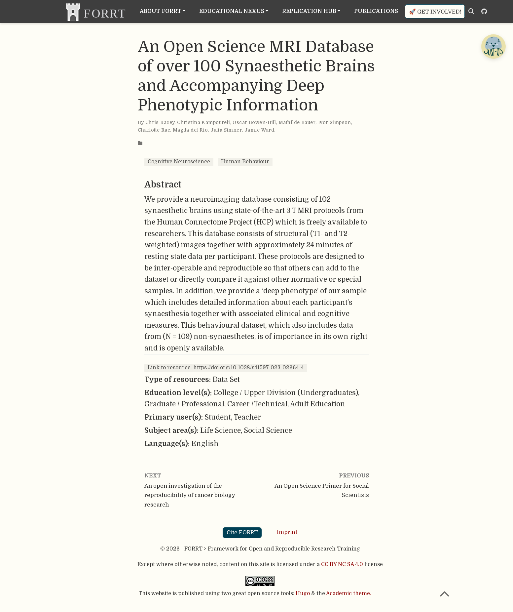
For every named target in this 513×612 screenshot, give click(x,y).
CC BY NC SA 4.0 (342, 564)
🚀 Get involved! (435, 12)
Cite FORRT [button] (242, 532)
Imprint (287, 532)
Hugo (303, 593)
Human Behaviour (245, 162)
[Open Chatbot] (493, 46)
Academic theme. (348, 593)
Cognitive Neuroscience (179, 162)
